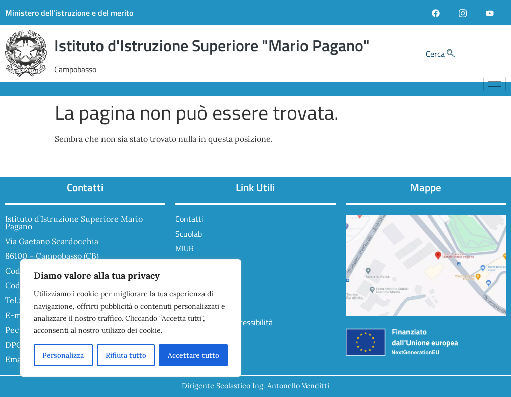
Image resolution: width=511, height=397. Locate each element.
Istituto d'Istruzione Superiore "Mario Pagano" (212, 45)
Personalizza (63, 355)
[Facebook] (435, 12)
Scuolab (188, 234)
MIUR (184, 248)
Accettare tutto (193, 355)
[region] (130, 318)
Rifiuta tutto (126, 355)
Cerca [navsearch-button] (440, 54)
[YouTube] (489, 12)
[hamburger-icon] (494, 84)
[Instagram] (462, 12)
